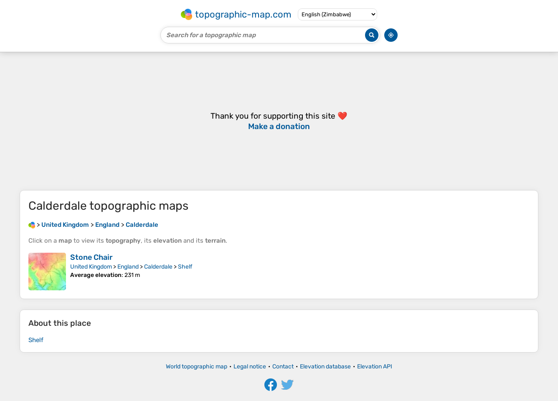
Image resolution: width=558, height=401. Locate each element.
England (128, 266)
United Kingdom (91, 266)
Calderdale (158, 266)
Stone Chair (91, 257)
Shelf (185, 266)
